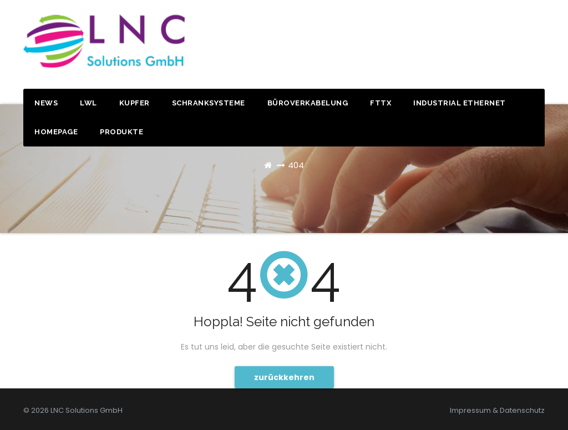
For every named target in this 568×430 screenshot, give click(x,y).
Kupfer (134, 103)
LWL (88, 103)
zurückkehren (284, 377)
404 (296, 165)
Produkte (121, 132)
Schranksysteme (208, 103)
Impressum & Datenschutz (497, 410)
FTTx (380, 103)
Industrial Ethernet (459, 103)
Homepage (56, 132)
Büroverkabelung (307, 103)
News (46, 103)
